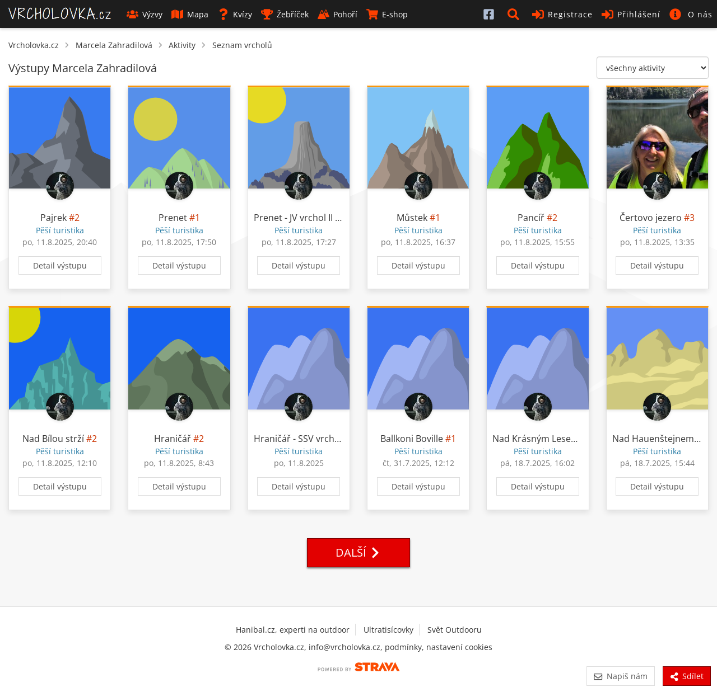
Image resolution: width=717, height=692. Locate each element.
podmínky (403, 647)
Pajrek (53, 217)
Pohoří (337, 14)
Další (358, 552)
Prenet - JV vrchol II (293, 217)
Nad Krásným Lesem (535, 438)
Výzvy (144, 14)
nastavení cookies (459, 647)
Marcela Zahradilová (114, 45)
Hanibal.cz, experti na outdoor (293, 629)
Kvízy (234, 14)
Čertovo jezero (651, 217)
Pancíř (531, 217)
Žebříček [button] (285, 14)
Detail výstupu (60, 265)
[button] (515, 14)
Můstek (412, 217)
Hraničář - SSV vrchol (298, 438)
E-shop (387, 14)
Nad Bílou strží (53, 438)
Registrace (562, 14)
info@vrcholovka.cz (344, 647)
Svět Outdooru (454, 629)
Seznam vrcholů (242, 45)
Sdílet (687, 676)
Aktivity (182, 45)
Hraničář (172, 438)
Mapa (189, 14)
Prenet (173, 217)
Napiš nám (620, 676)
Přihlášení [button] (631, 14)
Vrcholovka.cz (33, 45)
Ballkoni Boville (411, 438)
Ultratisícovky (388, 629)
